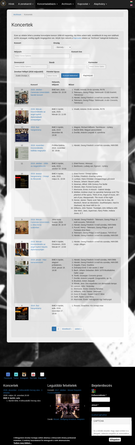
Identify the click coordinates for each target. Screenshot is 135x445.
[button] (50, 405)
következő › (67, 329)
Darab (51, 62)
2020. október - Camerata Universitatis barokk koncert (40, 92)
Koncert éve (76, 52)
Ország (56, 43)
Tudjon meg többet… (22, 443)
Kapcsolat (84, 4)
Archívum (68, 4)
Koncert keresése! (70, 75)
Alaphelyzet (88, 75)
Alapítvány (100, 4)
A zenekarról (25, 4)
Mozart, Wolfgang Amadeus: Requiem (69, 419)
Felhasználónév (99, 395)
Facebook (8, 378)
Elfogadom (115, 440)
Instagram (24, 378)
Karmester (93, 62)
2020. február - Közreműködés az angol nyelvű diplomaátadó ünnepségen (38, 114)
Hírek (11, 4)
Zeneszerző (19, 62)
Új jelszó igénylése (99, 415)
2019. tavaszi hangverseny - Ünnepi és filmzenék (40, 176)
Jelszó (94, 405)
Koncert (17, 43)
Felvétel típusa (53, 72)
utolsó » (78, 329)
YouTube (33, 378)
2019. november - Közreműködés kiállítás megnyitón (38, 148)
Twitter (16, 378)
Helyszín (18, 52)
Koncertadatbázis (47, 4)
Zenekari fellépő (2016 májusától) (28, 72)
